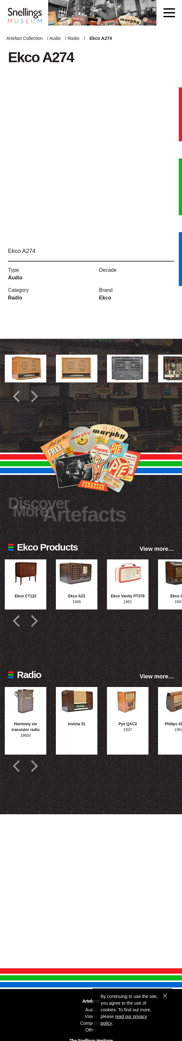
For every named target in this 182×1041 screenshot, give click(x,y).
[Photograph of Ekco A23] (76, 573)
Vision (91, 1016)
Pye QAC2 (127, 724)
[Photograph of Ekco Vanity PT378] (127, 573)
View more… (157, 549)
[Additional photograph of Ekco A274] (25, 368)
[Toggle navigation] (169, 13)
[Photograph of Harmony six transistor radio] (25, 701)
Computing (91, 1023)
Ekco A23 (76, 596)
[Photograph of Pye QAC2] (127, 701)
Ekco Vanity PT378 (128, 596)
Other (90, 1029)
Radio (74, 38)
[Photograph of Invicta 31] (76, 701)
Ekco (105, 297)
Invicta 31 (77, 724)
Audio (55, 38)
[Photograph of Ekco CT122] (25, 573)
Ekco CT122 (25, 596)
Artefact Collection (24, 38)
